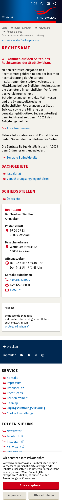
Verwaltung (44, 27)
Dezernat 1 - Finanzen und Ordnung (25, 35)
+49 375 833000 (20, 280)
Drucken (10, 347)
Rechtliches (15, 393)
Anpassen (14, 495)
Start (4, 27)
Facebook (13, 436)
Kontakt (12, 378)
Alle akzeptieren (31, 485)
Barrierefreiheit (17, 398)
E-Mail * (15, 290)
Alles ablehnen (44, 495)
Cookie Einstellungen (21, 413)
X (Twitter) (14, 447)
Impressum (14, 383)
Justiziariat (14, 174)
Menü (7, 18)
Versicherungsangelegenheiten (28, 179)
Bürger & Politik (22, 27)
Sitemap (12, 403)
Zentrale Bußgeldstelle (22, 157)
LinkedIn (13, 452)
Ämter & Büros (14, 31)
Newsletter (14, 431)
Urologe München (15, 326)
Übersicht (13, 199)
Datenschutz (15, 388)
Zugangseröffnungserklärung (26, 408)
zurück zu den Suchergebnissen (22, 40)
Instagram (13, 441)
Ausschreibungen (18, 128)
